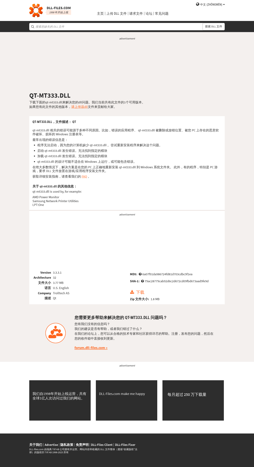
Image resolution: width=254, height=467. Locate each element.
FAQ (84, 176)
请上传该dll (79, 107)
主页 (100, 13)
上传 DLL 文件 (116, 13)
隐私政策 (66, 444)
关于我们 (35, 444)
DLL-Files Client (102, 444)
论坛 (149, 13)
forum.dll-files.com (89, 347)
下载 (140, 292)
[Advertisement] (127, 66)
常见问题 (162, 13)
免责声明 (82, 444)
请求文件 (136, 13)
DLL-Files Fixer (125, 444)
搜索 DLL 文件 (213, 26)
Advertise (51, 444)
